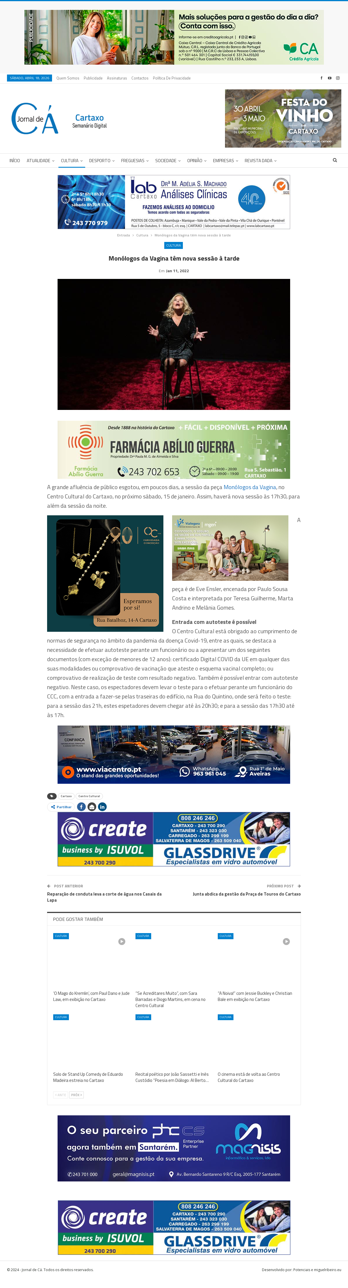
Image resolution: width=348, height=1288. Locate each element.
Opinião (194, 160)
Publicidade (93, 78)
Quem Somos (67, 78)
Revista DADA (258, 160)
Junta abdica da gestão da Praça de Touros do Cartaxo (247, 903)
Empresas (223, 160)
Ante (60, 1104)
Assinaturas (117, 78)
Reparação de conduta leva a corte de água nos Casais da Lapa (104, 906)
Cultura (69, 160)
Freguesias (132, 160)
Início (15, 160)
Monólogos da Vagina (250, 495)
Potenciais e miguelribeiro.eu (317, 1278)
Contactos (140, 78)
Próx (76, 1104)
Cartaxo (66, 805)
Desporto (99, 160)
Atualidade (38, 160)
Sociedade (165, 160)
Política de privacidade (172, 78)
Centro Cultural (89, 805)
